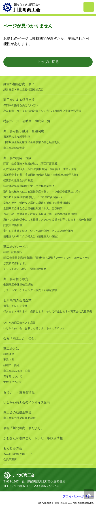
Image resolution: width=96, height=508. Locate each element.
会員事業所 (10, 459)
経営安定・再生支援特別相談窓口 (23, 89)
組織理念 (8, 354)
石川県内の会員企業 (17, 300)
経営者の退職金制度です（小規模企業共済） (30, 186)
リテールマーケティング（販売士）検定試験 (30, 290)
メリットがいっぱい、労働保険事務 (24, 268)
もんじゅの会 (12, 448)
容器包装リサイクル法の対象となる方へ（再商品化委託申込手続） (43, 110)
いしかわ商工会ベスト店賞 (19, 322)
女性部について (12, 382)
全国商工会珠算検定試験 (18, 284)
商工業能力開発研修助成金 (19, 417)
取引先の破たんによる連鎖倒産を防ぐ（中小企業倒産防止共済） (42, 191)
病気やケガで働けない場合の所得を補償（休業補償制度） (38, 202)
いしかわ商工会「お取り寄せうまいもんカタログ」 (34, 328)
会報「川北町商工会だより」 (23, 428)
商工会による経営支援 (19, 100)
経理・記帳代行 (12, 252)
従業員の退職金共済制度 (18, 180)
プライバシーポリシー (78, 496)
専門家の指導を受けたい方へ (20, 105)
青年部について (12, 376)
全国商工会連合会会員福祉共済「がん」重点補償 (32, 208)
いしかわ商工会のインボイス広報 (26, 402)
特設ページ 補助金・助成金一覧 (26, 121)
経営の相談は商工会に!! (19, 84)
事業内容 (8, 359)
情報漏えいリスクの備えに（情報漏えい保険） (31, 236)
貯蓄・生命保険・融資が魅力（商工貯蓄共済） (31, 163)
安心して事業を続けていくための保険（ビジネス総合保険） (39, 230)
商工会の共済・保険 (17, 158)
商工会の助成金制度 (17, 412)
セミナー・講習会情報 (19, 392)
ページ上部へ (89, 494)
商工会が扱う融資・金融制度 (23, 131)
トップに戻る (48, 62)
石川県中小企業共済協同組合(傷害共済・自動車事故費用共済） (41, 174)
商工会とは (11, 348)
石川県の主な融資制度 (16, 136)
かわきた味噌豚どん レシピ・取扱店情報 (33, 438)
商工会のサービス (15, 246)
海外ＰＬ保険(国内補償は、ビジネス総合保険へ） (33, 197)
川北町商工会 (23, 475)
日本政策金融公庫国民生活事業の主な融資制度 (31, 142)
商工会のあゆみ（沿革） (18, 370)
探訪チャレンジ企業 (15, 305)
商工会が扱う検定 (15, 279)
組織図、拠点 (11, 365)
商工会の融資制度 (14, 147)
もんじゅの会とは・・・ (18, 453)
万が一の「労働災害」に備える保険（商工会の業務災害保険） (41, 214)
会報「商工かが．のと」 (20, 338)
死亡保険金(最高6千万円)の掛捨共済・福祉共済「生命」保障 (40, 169)
